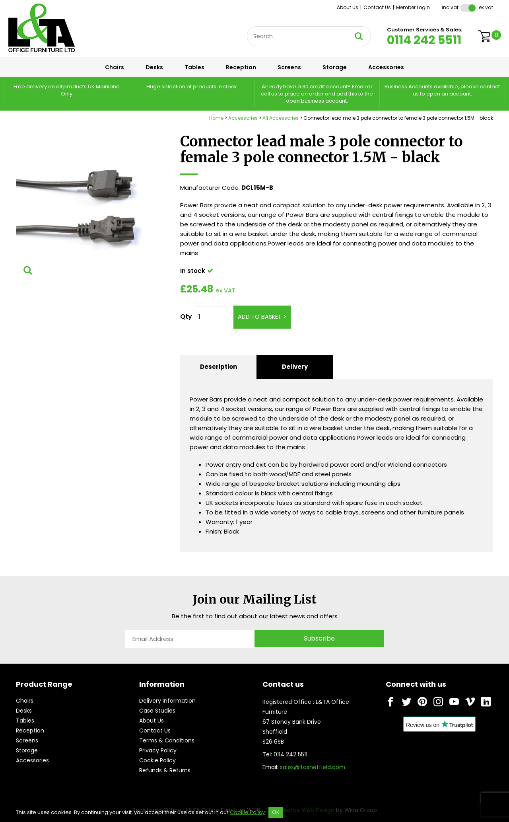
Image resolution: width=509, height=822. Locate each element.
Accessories (386, 67)
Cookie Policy (157, 760)
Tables (194, 67)
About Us (347, 7)
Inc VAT (450, 7)
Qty (186, 316)
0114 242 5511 (424, 40)
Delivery (295, 366)
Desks (154, 67)
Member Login (413, 7)
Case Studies (157, 711)
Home (216, 118)
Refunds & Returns (164, 770)
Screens (289, 67)
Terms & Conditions (166, 740)
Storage (334, 67)
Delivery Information (167, 701)
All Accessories (280, 118)
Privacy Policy (158, 750)
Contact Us (377, 7)
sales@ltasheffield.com (312, 767)
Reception (241, 67)
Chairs (114, 67)
